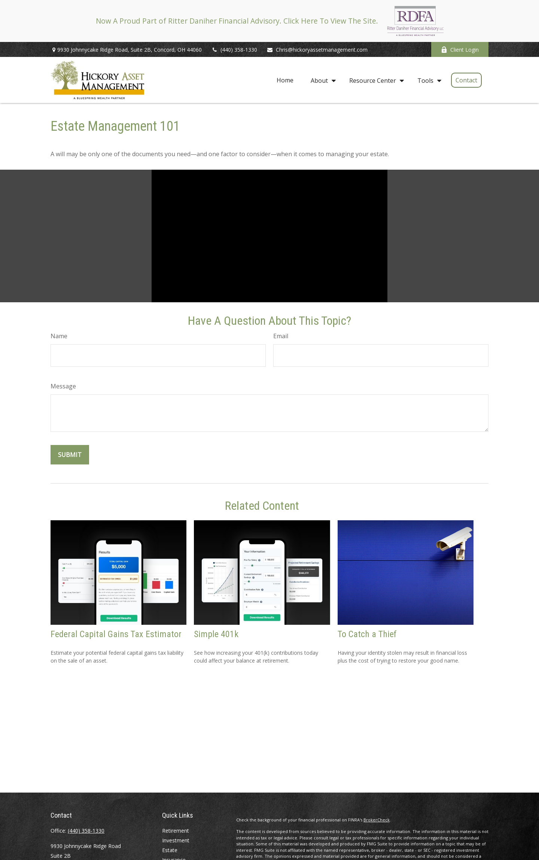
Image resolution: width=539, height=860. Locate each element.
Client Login (460, 49)
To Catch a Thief (367, 634)
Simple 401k (216, 634)
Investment (175, 840)
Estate (169, 850)
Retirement (175, 830)
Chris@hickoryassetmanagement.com (317, 49)
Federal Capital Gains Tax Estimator (116, 634)
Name (59, 336)
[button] (285, 80)
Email (280, 336)
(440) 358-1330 (234, 49)
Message (63, 386)
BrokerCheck (376, 820)
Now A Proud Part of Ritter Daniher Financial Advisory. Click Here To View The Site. (237, 21)
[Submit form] (70, 454)
